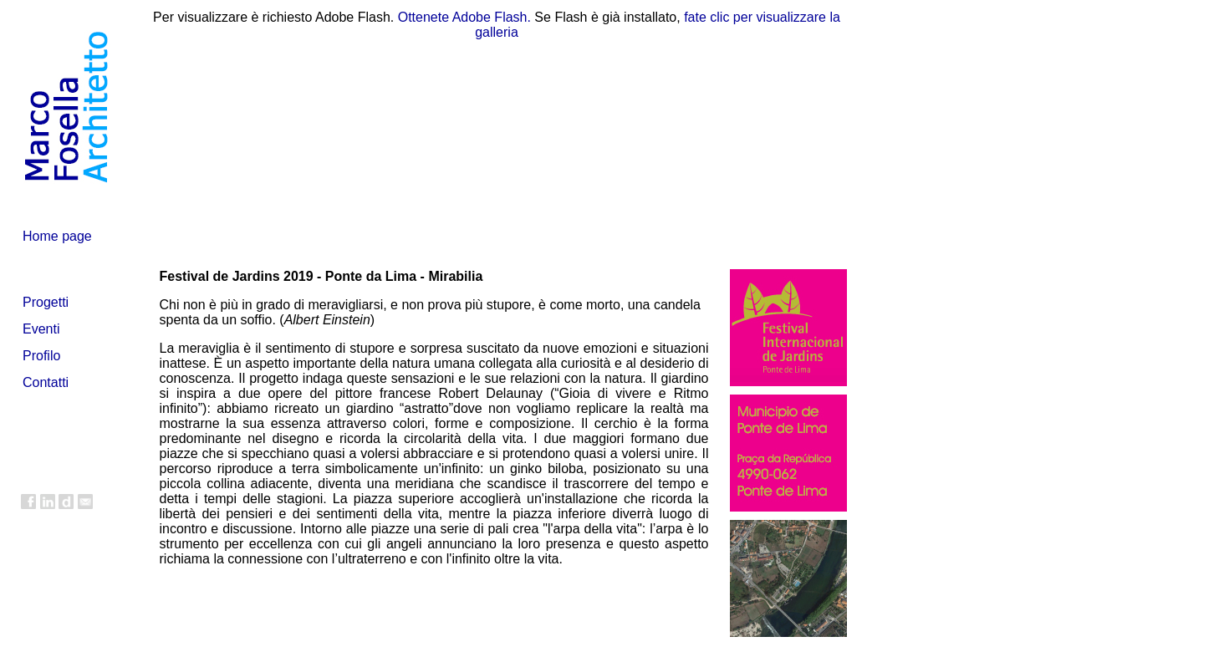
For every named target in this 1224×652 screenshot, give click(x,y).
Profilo (41, 356)
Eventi (41, 329)
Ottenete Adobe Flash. (464, 17)
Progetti (46, 302)
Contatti (46, 382)
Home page (57, 236)
